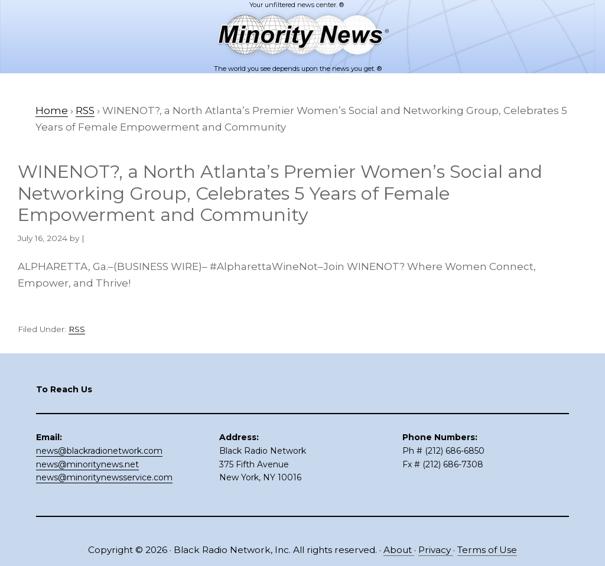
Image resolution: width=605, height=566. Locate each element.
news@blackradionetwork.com (99, 450)
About (398, 549)
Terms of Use (487, 549)
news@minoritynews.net (87, 464)
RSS (77, 329)
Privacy (435, 549)
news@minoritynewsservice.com (104, 477)
